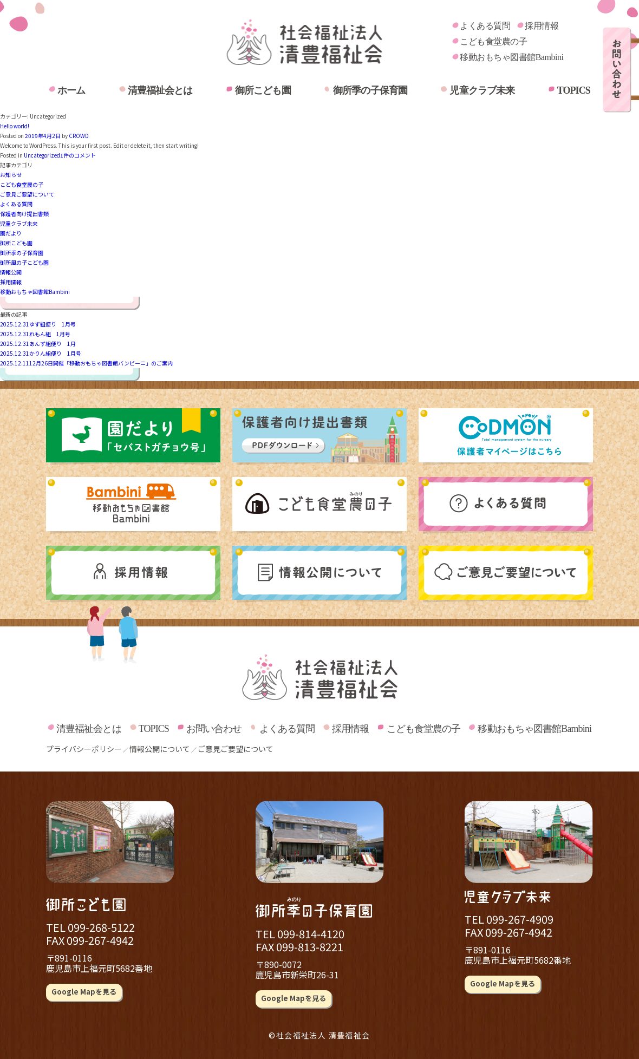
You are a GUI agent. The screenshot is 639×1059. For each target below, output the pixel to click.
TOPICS (573, 90)
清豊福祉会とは (160, 90)
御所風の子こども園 (24, 262)
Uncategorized (42, 155)
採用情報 (541, 25)
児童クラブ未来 (481, 90)
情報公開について (159, 748)
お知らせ (11, 175)
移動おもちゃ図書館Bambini (511, 57)
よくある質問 (485, 25)
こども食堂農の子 (493, 41)
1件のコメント (78, 155)
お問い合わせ (214, 728)
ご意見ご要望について (27, 194)
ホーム (71, 90)
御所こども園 (263, 90)
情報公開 (11, 272)
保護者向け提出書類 (24, 214)
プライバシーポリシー (84, 748)
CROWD (79, 136)
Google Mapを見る (83, 991)
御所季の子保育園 (370, 90)
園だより (11, 233)
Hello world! (14, 126)
